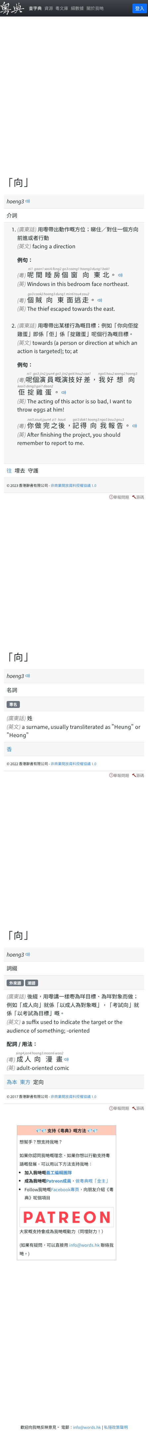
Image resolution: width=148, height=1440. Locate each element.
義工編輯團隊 (59, 1172)
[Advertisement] (74, 100)
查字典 (35, 8)
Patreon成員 (58, 1181)
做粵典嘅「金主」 (92, 1181)
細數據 (77, 8)
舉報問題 (121, 497)
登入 (139, 8)
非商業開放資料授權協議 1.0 (73, 485)
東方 (26, 1082)
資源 (48, 8)
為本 (13, 1082)
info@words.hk (84, 1245)
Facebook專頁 (65, 1189)
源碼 (140, 497)
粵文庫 (61, 8)
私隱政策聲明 (116, 1427)
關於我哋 (95, 8)
